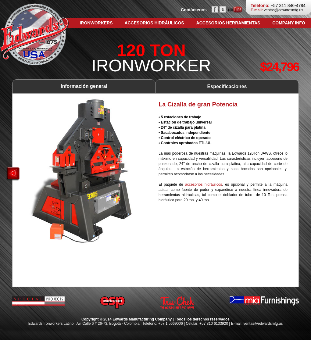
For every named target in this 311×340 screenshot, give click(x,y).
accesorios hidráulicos (203, 184)
